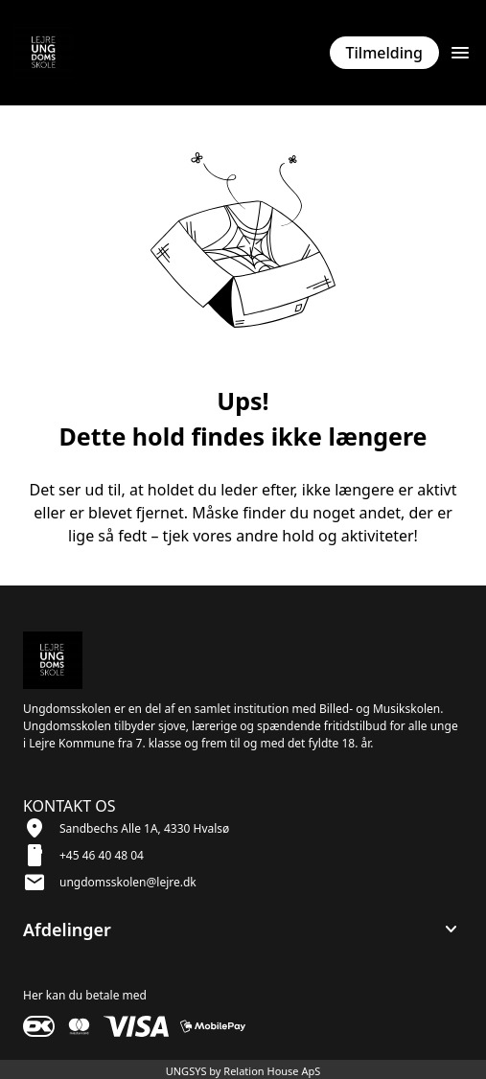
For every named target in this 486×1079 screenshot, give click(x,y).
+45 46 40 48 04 (101, 855)
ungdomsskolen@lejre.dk (128, 882)
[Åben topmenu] (460, 52)
